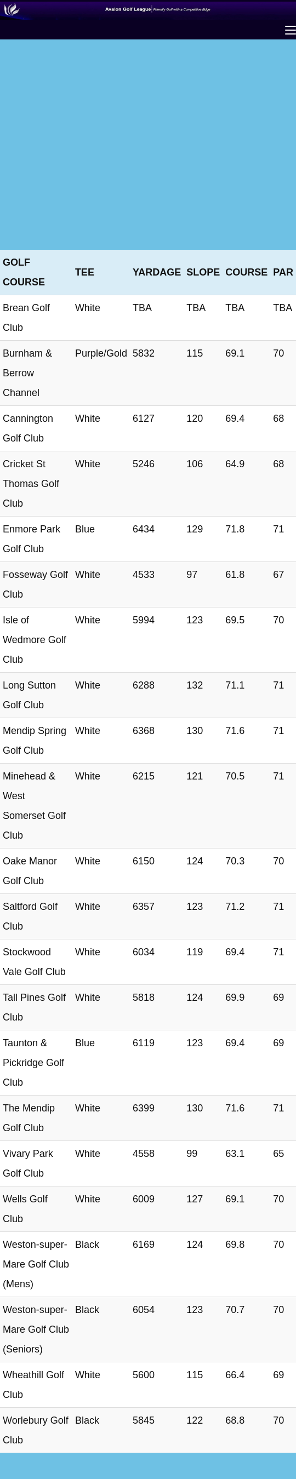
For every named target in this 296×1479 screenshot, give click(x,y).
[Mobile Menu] (290, 30)
